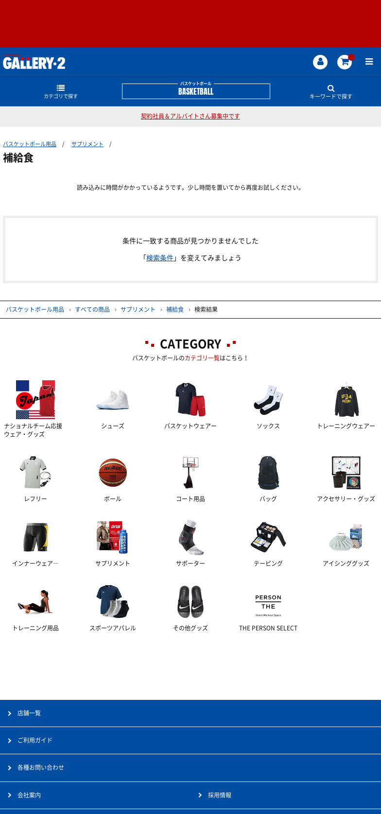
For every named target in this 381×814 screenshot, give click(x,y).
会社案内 (29, 795)
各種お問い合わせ (40, 767)
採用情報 (219, 795)
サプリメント (87, 144)
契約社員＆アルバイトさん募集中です (190, 116)
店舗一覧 (29, 713)
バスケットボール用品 (29, 144)
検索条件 (159, 257)
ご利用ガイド (34, 740)
